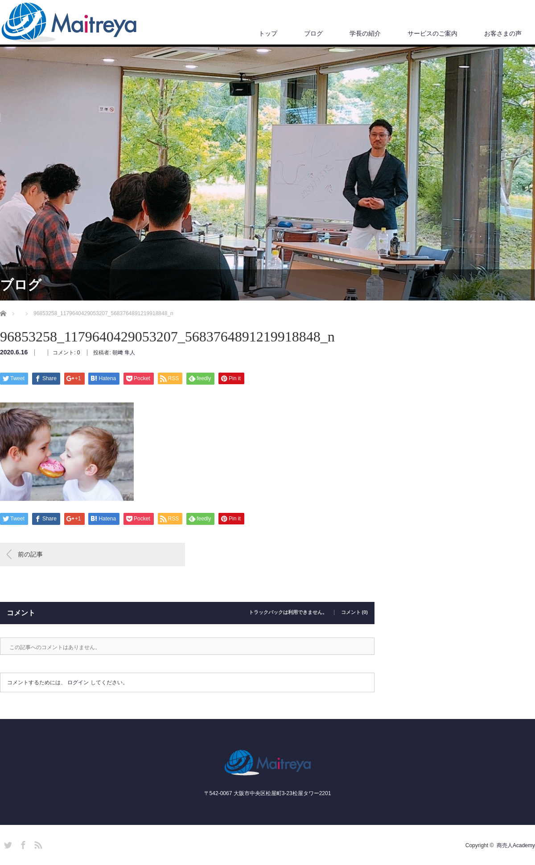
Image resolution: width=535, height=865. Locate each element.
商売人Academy (516, 845)
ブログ (313, 33)
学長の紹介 (365, 33)
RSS (37, 843)
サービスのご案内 (432, 33)
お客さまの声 (503, 33)
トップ (268, 33)
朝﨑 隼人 (123, 352)
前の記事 (30, 554)
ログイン (78, 682)
